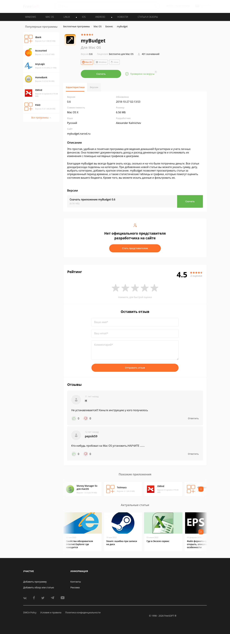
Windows (101, 62)
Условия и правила (50, 612)
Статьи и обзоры (148, 16)
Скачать (101, 73)
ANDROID (100, 16)
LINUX (67, 16)
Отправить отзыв (135, 367)
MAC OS (50, 16)
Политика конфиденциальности (82, 612)
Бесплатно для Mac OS (121, 54)
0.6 (86, 54)
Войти (169, 6)
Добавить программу (35, 581)
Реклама (75, 587)
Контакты (75, 581)
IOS (84, 16)
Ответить (193, 418)
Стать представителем (135, 248)
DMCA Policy (29, 612)
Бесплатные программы (76, 26)
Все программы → (41, 117)
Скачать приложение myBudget (92, 199)
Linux (114, 62)
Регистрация (182, 6)
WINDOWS (30, 16)
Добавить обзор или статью (38, 587)
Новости (122, 16)
